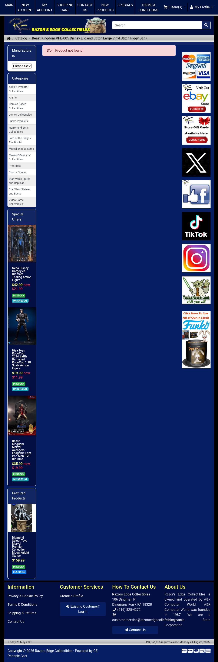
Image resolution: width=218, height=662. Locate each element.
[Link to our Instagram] (196, 258)
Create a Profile (71, 596)
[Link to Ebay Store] (196, 98)
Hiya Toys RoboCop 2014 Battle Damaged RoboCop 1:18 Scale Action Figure (21, 359)
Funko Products (18, 121)
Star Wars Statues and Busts (20, 191)
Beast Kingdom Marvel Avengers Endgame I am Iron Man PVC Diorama (21, 450)
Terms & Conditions (22, 604)
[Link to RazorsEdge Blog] (196, 226)
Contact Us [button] (135, 630)
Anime (13, 97)
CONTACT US (85, 7)
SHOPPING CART (65, 7)
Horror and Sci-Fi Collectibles (19, 129)
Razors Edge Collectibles (53, 651)
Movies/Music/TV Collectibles (20, 157)
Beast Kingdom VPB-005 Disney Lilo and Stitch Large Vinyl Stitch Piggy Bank (89, 38)
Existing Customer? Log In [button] (82, 609)
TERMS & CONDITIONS (148, 7)
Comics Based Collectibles (17, 106)
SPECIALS (125, 5)
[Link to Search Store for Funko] (196, 339)
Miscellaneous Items (21, 148)
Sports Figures (18, 172)
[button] (174, 7)
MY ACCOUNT (44, 7)
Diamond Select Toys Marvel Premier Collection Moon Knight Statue (20, 546)
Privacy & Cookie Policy (25, 596)
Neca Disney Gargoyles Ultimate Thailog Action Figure (21, 274)
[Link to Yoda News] (196, 290)
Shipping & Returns (21, 613)
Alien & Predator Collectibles (19, 89)
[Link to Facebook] (196, 194)
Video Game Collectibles (16, 202)
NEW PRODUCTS (105, 7)
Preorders (15, 165)
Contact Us (15, 622)
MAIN (9, 5)
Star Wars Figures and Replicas (19, 180)
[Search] (157, 25)
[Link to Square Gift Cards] (196, 130)
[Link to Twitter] (196, 162)
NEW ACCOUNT (25, 7)
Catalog (21, 38)
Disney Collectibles (20, 114)
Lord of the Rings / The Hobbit (20, 140)
